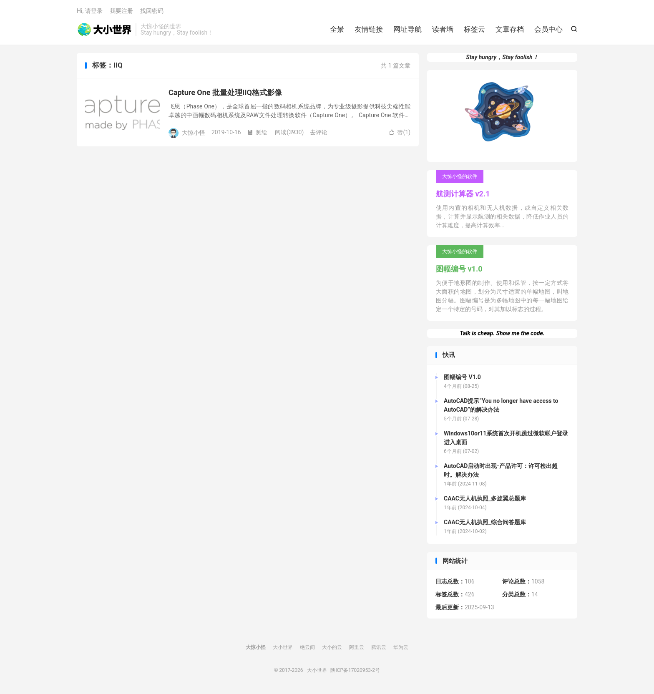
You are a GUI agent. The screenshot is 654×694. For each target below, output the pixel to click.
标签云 (474, 29)
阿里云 (356, 647)
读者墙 (442, 29)
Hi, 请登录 (90, 11)
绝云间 (307, 647)
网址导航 (407, 29)
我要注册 (121, 11)
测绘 (257, 132)
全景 (337, 29)
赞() (399, 132)
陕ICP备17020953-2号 (355, 670)
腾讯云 (378, 647)
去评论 (318, 132)
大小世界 (104, 29)
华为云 (400, 647)
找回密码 (152, 11)
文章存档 (510, 29)
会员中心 (548, 29)
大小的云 (332, 647)
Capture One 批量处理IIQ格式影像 (225, 92)
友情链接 (369, 29)
